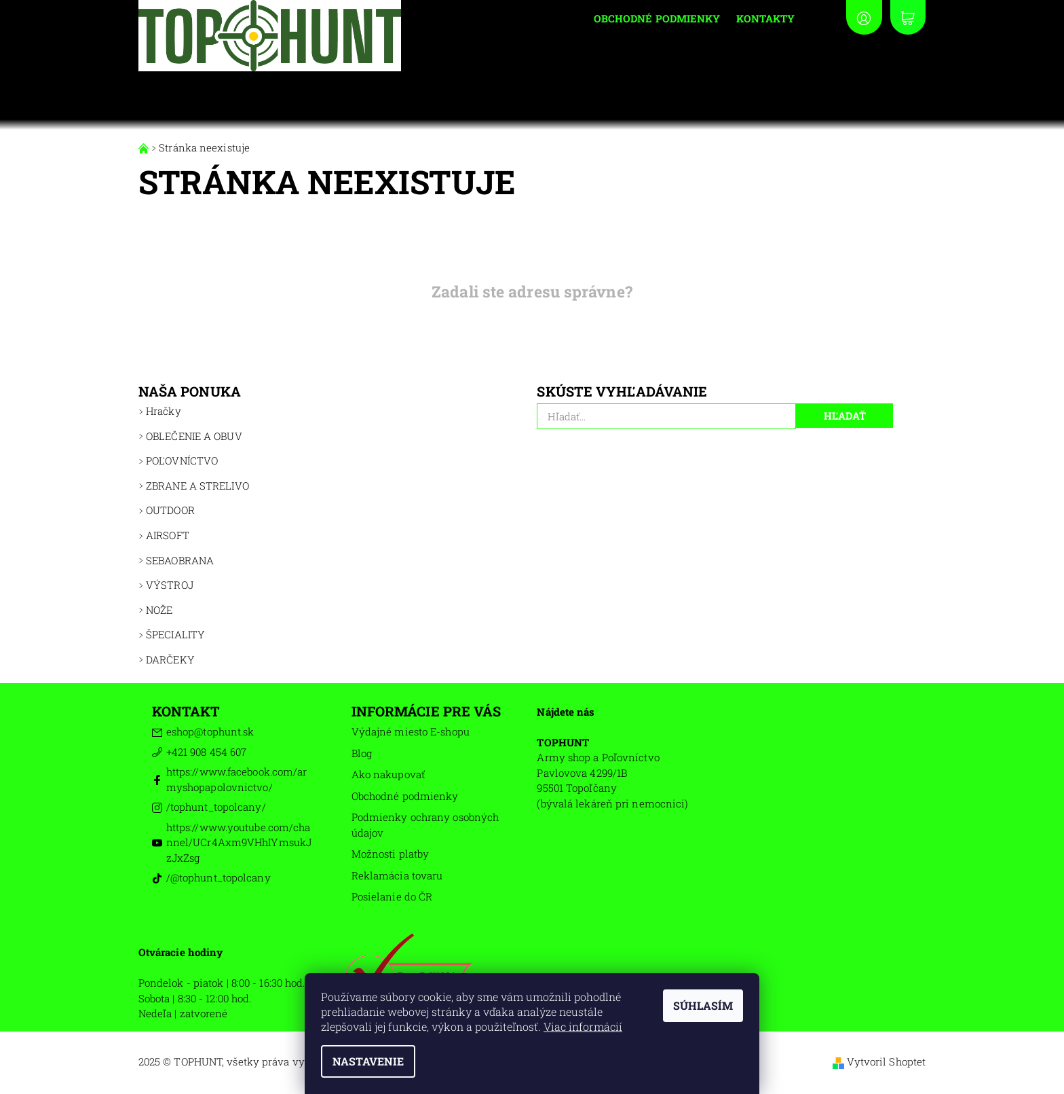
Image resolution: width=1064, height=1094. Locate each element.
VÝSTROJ (169, 584)
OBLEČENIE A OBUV (194, 436)
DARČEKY (170, 659)
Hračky (163, 411)
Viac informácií (583, 1026)
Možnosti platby (391, 853)
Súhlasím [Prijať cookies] (703, 1005)
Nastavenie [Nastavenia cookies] (368, 1061)
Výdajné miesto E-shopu (411, 731)
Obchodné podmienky (657, 18)
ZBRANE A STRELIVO (197, 485)
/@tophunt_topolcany (218, 877)
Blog (362, 753)
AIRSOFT (167, 535)
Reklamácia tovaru (397, 875)
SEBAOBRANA (180, 560)
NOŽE (159, 610)
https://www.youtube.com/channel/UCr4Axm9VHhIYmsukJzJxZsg (238, 842)
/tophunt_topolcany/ (216, 807)
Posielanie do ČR (392, 896)
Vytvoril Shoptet (886, 1061)
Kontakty (765, 18)
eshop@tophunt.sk (210, 731)
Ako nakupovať (388, 774)
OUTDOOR (170, 510)
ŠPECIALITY (175, 634)
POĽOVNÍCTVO (182, 460)
